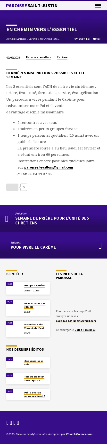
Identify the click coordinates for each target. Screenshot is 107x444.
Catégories (82, 38)
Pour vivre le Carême (33, 247)
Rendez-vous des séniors (34, 305)
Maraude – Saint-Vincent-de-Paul (34, 326)
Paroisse (32, 5)
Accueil (11, 38)
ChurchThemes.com (79, 434)
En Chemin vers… (50, 38)
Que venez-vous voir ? (33, 362)
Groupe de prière (34, 285)
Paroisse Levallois (38, 57)
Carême (33, 38)
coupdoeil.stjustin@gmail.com (76, 321)
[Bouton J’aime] (12, 187)
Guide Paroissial (84, 330)
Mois (96, 38)
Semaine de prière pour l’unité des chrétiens (52, 220)
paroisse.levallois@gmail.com (48, 167)
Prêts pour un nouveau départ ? (34, 394)
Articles (21, 38)
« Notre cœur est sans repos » (34, 378)
